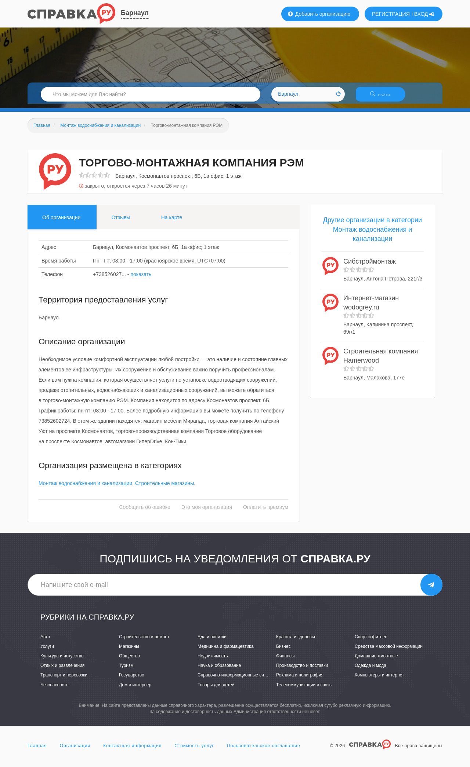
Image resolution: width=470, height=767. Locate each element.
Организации (75, 750)
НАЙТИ (383, 97)
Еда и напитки (212, 641)
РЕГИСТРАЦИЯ (391, 14)
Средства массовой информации (389, 650)
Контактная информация (132, 750)
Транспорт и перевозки (63, 679)
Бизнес (283, 650)
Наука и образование (219, 670)
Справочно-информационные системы (237, 679)
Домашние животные (376, 660)
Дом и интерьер (135, 689)
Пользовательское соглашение (263, 750)
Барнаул (135, 12)
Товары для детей (216, 689)
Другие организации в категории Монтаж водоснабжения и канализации (372, 234)
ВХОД (424, 14)
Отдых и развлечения (62, 670)
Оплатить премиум (265, 512)
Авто (45, 641)
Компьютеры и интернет (379, 679)
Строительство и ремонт (144, 641)
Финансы (285, 660)
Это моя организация (206, 512)
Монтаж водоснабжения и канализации (85, 488)
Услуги (47, 650)
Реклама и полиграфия (299, 679)
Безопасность (54, 689)
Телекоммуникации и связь (304, 689)
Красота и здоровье (296, 641)
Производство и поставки (302, 670)
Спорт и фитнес (371, 641)
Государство (131, 679)
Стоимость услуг (194, 750)
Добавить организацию (319, 14)
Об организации (61, 222)
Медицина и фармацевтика (226, 650)
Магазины (129, 650)
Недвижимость (213, 660)
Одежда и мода (370, 670)
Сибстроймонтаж (369, 265)
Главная (37, 750)
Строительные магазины (164, 488)
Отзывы (120, 222)
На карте (171, 222)
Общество (129, 660)
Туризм (126, 670)
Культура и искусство (62, 660)
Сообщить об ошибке (144, 512)
